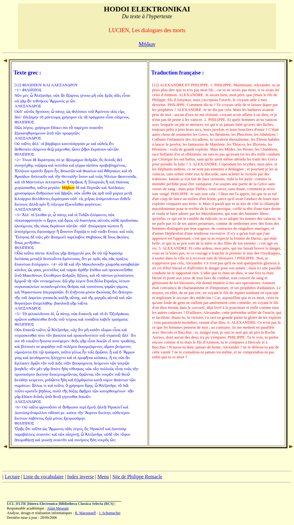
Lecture (12, 476)
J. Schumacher (110, 513)
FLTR (21, 504)
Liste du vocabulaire (43, 476)
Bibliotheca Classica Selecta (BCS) (86, 504)
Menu (103, 476)
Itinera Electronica (43, 504)
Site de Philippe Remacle (137, 476)
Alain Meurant (58, 508)
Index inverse (80, 476)
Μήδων (147, 44)
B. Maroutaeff (85, 513)
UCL (11, 504)
